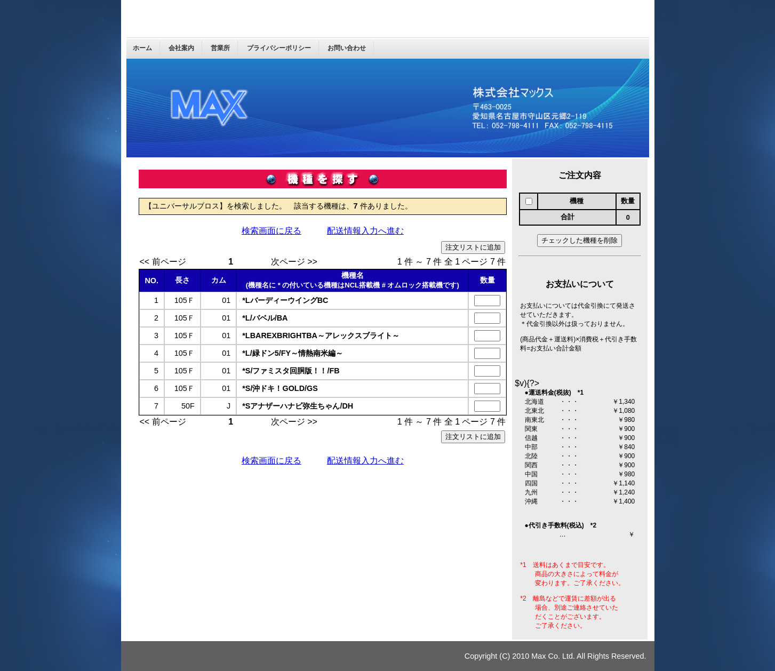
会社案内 (181, 48)
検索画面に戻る (271, 230)
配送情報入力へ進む (365, 230)
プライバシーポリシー (279, 48)
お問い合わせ (346, 48)
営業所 (220, 48)
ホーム (142, 48)
